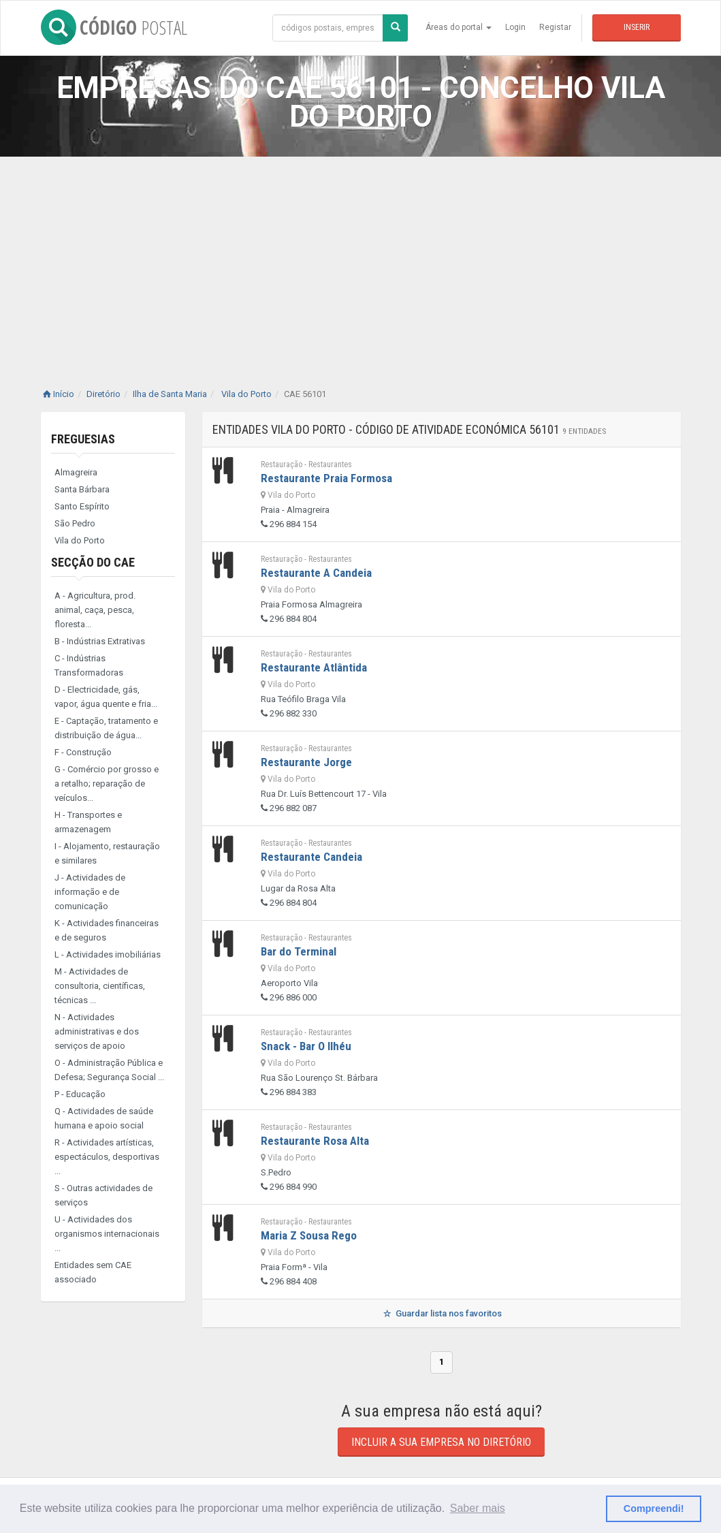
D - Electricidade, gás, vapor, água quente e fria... (105, 696)
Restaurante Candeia (311, 857)
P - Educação (80, 1094)
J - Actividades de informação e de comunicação (89, 891)
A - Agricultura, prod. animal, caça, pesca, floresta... (94, 609)
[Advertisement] (360, 258)
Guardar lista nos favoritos (441, 1313)
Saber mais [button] (477, 1508)
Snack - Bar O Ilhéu (306, 1046)
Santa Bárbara (82, 489)
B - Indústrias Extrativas (99, 641)
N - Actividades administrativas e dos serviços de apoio (96, 1031)
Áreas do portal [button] (459, 27)
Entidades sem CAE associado (92, 1272)
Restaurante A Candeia (316, 573)
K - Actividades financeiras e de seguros (106, 930)
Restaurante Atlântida (314, 667)
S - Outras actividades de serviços (103, 1195)
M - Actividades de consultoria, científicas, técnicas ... (99, 985)
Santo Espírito (82, 506)
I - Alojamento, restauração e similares (107, 853)
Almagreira (75, 472)
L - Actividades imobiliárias (107, 954)
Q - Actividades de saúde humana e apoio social (103, 1118)
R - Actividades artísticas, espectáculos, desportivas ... (106, 1156)
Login (515, 27)
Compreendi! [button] (654, 1508)
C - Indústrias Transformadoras (88, 665)
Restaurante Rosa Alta (315, 1141)
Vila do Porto (79, 540)
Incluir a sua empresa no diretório (441, 1442)
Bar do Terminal (298, 951)
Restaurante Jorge (306, 762)
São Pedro (74, 523)
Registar (555, 27)
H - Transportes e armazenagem (88, 822)
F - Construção (83, 752)
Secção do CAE (93, 562)
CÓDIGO (114, 27)
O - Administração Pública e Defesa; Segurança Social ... (109, 1070)
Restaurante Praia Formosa (326, 478)
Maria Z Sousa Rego (309, 1235)
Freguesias (83, 439)
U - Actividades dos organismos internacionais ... (106, 1233)
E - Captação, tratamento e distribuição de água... (106, 728)
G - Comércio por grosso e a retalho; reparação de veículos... (106, 783)
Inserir (637, 27)
